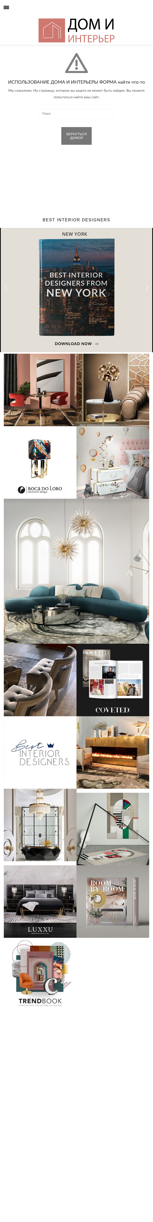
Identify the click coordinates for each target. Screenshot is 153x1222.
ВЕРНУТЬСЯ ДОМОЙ (76, 136)
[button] (147, 287)
